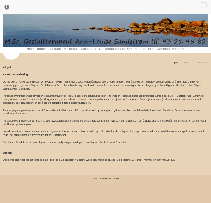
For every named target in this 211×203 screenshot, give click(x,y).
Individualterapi (49, 48)
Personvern (201, 62)
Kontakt (178, 48)
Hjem (31, 48)
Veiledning (88, 48)
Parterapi (71, 48)
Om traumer (136, 48)
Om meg (163, 48)
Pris (151, 48)
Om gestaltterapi (112, 48)
